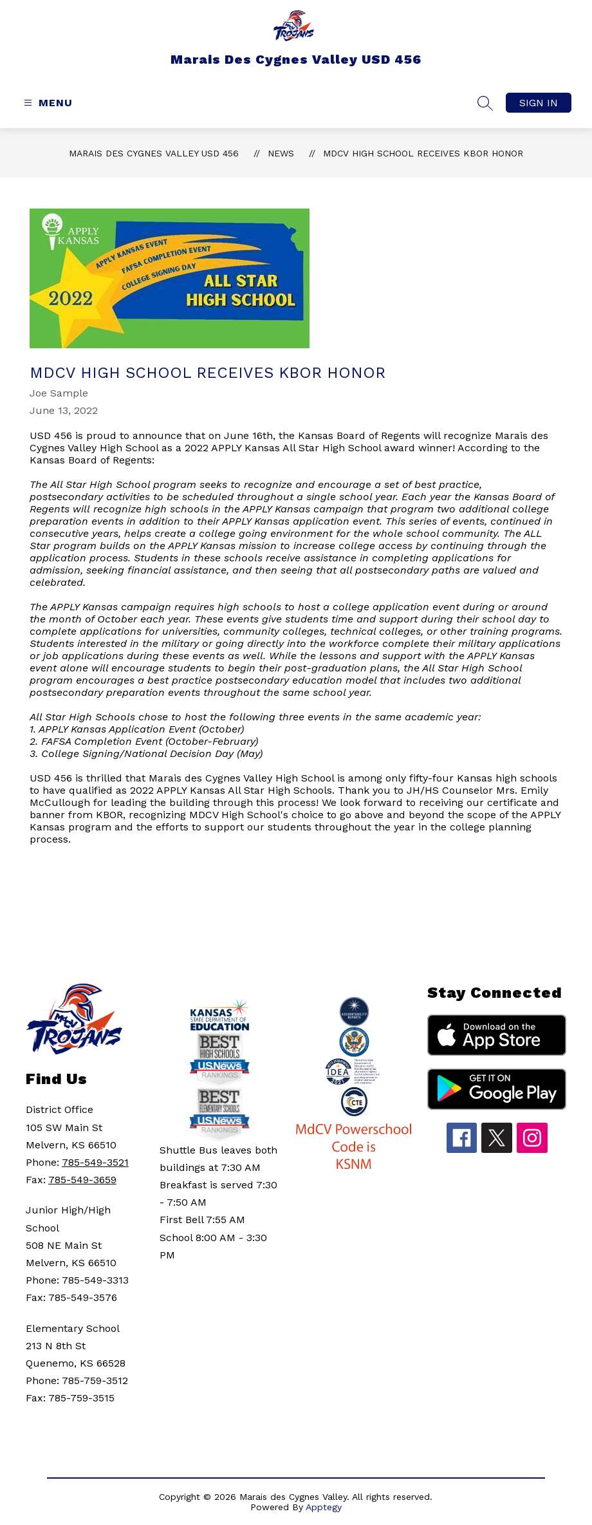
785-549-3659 (82, 1180)
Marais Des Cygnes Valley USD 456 (154, 153)
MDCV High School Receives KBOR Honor (423, 153)
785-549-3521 (95, 1162)
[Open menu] (47, 103)
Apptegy (324, 1507)
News (281, 153)
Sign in (538, 103)
